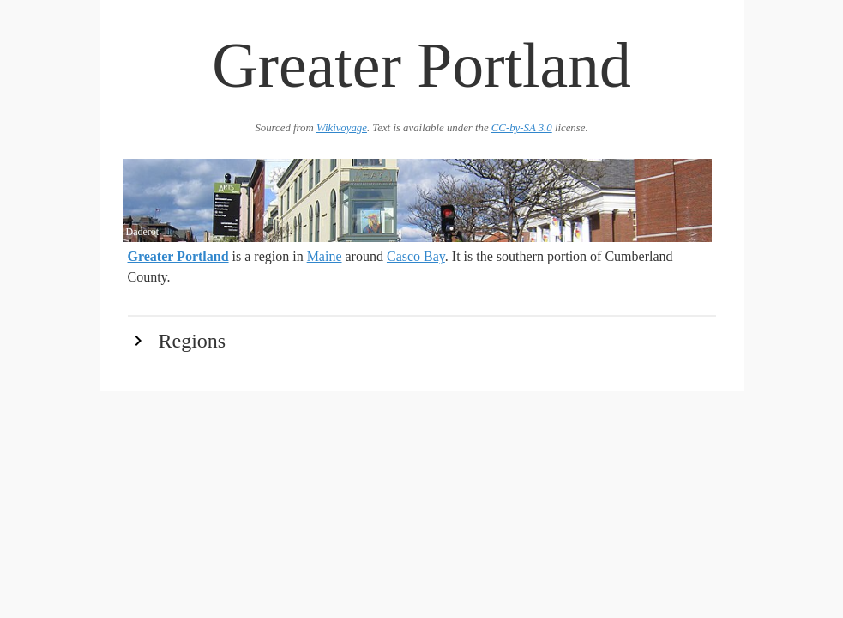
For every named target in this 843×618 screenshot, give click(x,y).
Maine (324, 256)
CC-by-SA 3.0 (521, 128)
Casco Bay (416, 256)
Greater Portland (178, 256)
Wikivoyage (341, 128)
